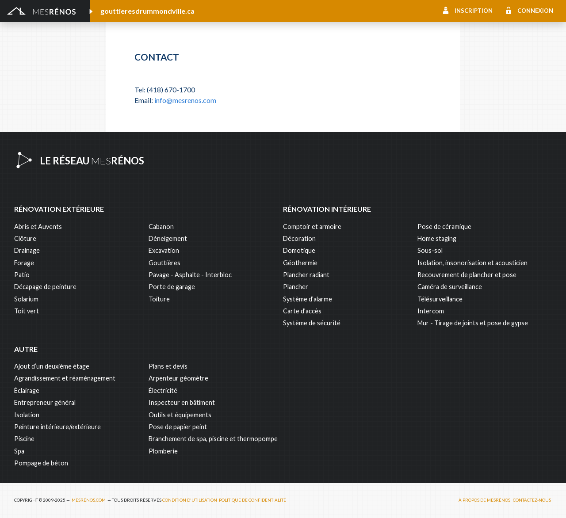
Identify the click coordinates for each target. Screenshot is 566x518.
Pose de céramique (444, 226)
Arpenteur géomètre (178, 378)
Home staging (436, 238)
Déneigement (168, 238)
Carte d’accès (302, 311)
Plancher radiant (306, 274)
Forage (24, 263)
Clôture (25, 238)
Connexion (535, 10)
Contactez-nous (532, 500)
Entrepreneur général (45, 402)
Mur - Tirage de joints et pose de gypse (472, 323)
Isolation (26, 415)
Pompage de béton (41, 463)
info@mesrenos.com (185, 100)
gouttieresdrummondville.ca (147, 11)
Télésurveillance (440, 299)
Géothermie (300, 263)
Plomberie (163, 451)
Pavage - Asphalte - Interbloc (190, 274)
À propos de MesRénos (484, 500)
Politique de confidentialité (252, 500)
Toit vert (26, 311)
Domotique (299, 250)
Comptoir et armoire (312, 226)
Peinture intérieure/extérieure (57, 426)
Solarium (26, 299)
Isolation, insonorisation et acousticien (472, 263)
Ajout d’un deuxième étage (51, 366)
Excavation (164, 250)
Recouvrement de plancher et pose (466, 274)
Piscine (24, 438)
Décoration (299, 238)
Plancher (295, 286)
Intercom (430, 311)
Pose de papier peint (178, 426)
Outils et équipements (180, 415)
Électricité (163, 390)
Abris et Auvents (38, 226)
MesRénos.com (89, 500)
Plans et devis (168, 366)
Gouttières (164, 263)
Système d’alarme (307, 299)
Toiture (159, 299)
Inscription (474, 10)
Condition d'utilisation (189, 500)
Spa (19, 451)
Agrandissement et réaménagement (64, 378)
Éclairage (26, 390)
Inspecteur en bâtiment (182, 402)
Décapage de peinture (45, 286)
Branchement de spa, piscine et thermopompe (213, 438)
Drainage (27, 250)
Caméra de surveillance (449, 286)
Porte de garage (172, 286)
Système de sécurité (311, 323)
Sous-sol (430, 250)
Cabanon (161, 226)
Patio (22, 274)
